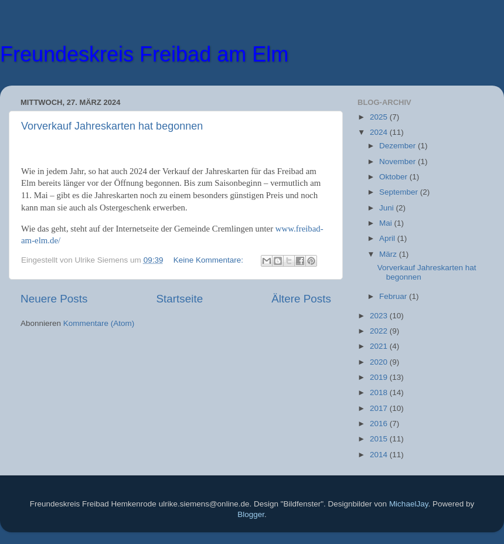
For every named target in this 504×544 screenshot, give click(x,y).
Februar (394, 296)
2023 (380, 315)
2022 (380, 331)
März (389, 254)
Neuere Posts (54, 299)
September (399, 192)
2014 (380, 454)
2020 (380, 362)
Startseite (179, 299)
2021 (380, 346)
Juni (387, 207)
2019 (380, 377)
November (398, 161)
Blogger (250, 514)
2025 (380, 117)
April (388, 238)
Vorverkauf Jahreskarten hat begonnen (112, 126)
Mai (386, 223)
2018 (380, 392)
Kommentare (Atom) (99, 323)
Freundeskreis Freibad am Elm (144, 54)
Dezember (398, 145)
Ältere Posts (301, 299)
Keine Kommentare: (209, 260)
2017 (380, 408)
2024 (380, 132)
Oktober (394, 176)
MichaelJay (408, 503)
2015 (380, 438)
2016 (380, 423)
